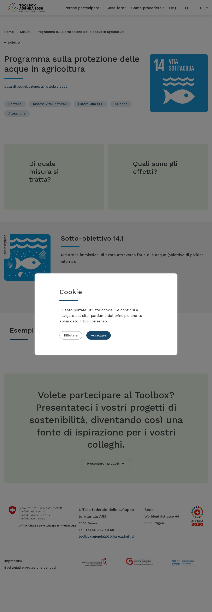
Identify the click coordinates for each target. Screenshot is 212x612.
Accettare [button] (98, 335)
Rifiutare (71, 335)
